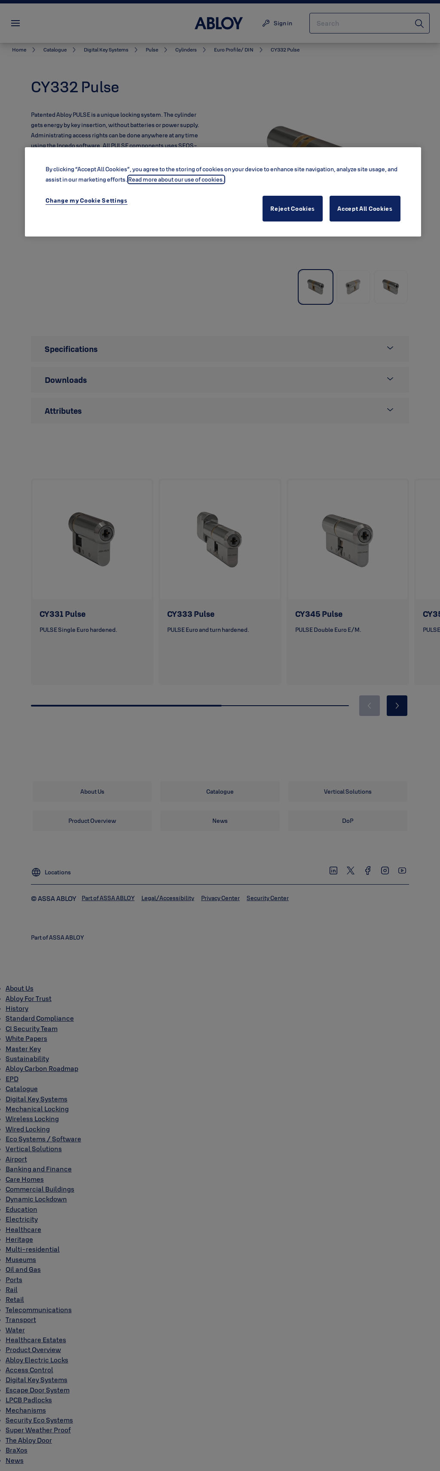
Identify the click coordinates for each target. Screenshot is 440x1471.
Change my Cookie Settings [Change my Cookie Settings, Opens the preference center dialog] (87, 200)
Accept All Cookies (365, 208)
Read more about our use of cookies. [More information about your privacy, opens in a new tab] (176, 179)
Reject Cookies (292, 208)
